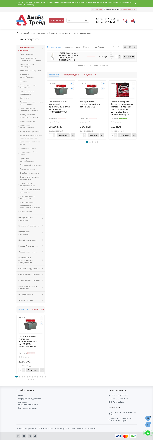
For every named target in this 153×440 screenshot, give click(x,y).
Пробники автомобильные (27, 160)
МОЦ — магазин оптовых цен (82, 428)
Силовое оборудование (31, 268)
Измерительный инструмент (31, 219)
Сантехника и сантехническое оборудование (31, 260)
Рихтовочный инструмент (31, 165)
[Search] (77, 20)
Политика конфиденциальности (28, 403)
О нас (20, 395)
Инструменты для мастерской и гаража (29, 109)
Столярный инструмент (31, 280)
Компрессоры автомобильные (27, 126)
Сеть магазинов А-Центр (53, 428)
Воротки (23, 81)
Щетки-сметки (26, 211)
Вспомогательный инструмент (28, 86)
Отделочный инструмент (31, 233)
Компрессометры (27, 121)
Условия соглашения (27, 408)
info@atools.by (117, 402)
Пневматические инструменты (62, 33)
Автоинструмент (27, 54)
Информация (25, 390)
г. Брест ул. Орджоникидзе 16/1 (123, 413)
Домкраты (24, 98)
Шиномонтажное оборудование (27, 197)
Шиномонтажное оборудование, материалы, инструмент (30, 204)
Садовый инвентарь (31, 252)
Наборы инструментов (29, 131)
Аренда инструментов (27, 428)
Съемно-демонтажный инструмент (30, 191)
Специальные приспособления (27, 184)
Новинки (23, 309)
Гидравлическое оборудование (27, 92)
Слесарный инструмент (31, 274)
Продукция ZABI (31, 294)
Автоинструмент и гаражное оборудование (30, 59)
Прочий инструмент (31, 240)
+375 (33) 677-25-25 (119, 399)
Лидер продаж (40, 309)
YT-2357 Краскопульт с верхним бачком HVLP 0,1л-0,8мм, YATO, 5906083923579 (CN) (68, 56)
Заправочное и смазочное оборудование (31, 103)
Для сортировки (31, 300)
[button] (16, 376)
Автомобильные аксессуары (27, 65)
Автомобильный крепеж (30, 71)
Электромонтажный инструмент (31, 287)
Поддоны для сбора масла (28, 153)
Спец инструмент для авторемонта (29, 178)
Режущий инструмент (31, 246)
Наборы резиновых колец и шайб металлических (31, 136)
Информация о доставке (29, 399)
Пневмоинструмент (28, 148)
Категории (56, 20)
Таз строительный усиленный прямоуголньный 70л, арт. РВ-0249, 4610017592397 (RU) (29, 341)
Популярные (89, 74)
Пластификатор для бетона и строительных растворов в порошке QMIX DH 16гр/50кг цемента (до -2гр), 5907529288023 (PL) (122, 108)
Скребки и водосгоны (29, 173)
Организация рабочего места (30, 143)
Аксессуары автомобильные (27, 76)
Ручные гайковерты (28, 169)
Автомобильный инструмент (33, 33)
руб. (97, 9)
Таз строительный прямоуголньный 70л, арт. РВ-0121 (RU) (90, 104)
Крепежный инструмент (31, 226)
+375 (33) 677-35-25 (119, 395)
